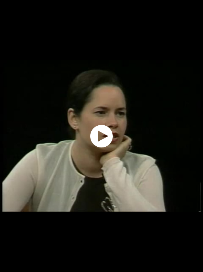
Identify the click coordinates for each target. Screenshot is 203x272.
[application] (101, 136)
